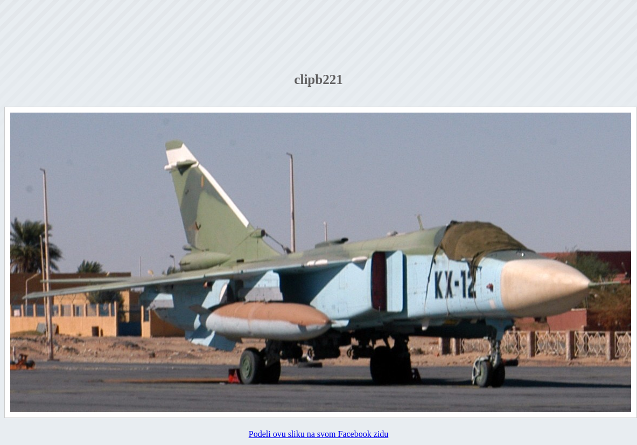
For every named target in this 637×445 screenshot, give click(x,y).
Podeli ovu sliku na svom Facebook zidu (319, 434)
